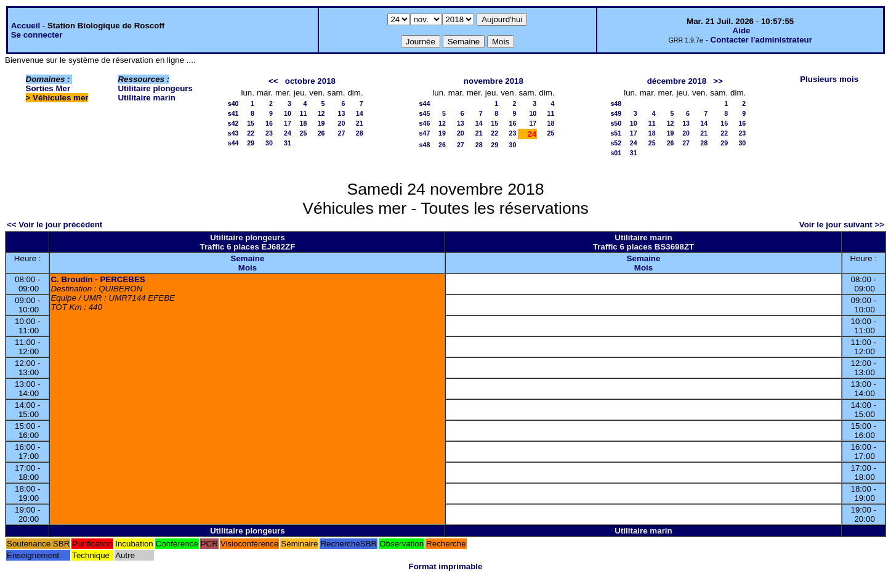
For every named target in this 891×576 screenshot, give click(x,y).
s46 (424, 123)
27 (341, 133)
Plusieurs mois (829, 79)
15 (250, 123)
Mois (247, 267)
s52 (615, 143)
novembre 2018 (493, 81)
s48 (424, 144)
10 (287, 113)
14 (359, 113)
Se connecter (37, 34)
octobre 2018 (310, 81)
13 (341, 113)
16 (269, 123)
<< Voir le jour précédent (54, 224)
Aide (742, 30)
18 (303, 123)
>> (718, 81)
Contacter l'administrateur (761, 39)
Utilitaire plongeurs (155, 88)
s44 (233, 143)
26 (321, 133)
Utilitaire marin (146, 97)
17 (287, 123)
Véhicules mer (60, 97)
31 (287, 143)
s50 (615, 123)
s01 (615, 152)
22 (250, 133)
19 (321, 123)
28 (359, 133)
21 (359, 123)
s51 (615, 133)
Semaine (248, 258)
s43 (233, 133)
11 (303, 113)
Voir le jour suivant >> (841, 224)
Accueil (25, 25)
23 (269, 133)
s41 (233, 113)
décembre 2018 (676, 81)
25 (303, 133)
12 (321, 113)
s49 (615, 113)
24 (287, 133)
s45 (424, 113)
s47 (424, 133)
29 (250, 143)
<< (273, 81)
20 (341, 123)
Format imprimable (446, 566)
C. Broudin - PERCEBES (97, 279)
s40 (233, 103)
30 (269, 143)
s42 (233, 123)
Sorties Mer (48, 88)
